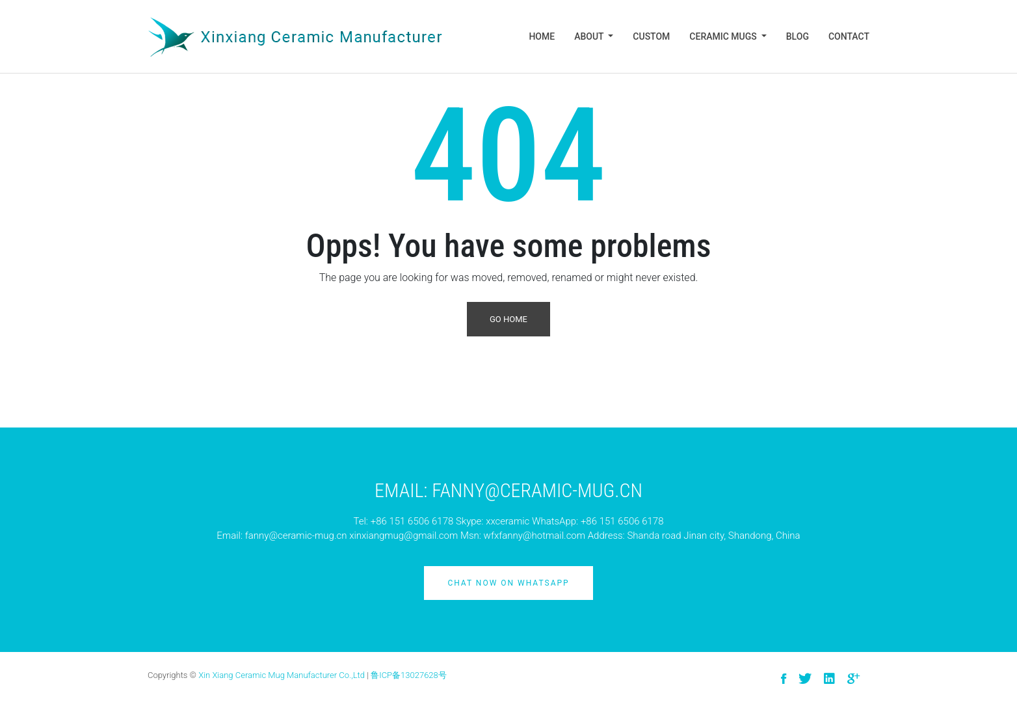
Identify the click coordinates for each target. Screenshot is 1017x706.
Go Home (508, 319)
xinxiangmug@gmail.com (403, 535)
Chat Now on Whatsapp (508, 583)
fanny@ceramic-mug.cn (296, 535)
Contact (848, 36)
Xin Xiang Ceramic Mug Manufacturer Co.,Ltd (281, 675)
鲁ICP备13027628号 (409, 675)
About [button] (590, 36)
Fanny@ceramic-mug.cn (537, 490)
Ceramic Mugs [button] (724, 36)
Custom (651, 36)
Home (542, 36)
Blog (797, 36)
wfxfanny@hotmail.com (534, 535)
